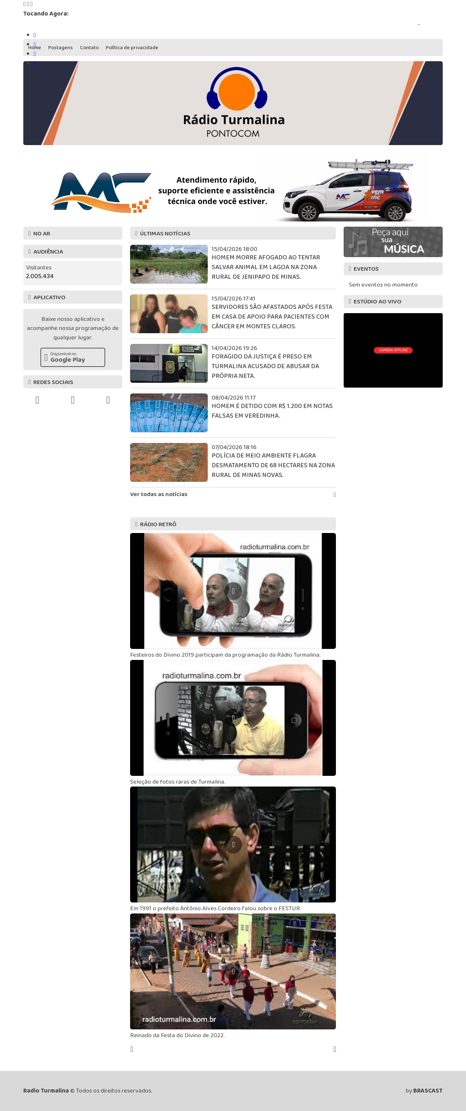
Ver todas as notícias (233, 494)
